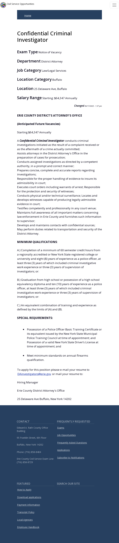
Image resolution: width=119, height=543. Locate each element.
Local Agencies (25, 519)
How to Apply (24, 489)
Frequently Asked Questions (72, 442)
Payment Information (28, 504)
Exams (60, 427)
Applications (63, 450)
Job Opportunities (66, 435)
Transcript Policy (25, 512)
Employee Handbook (28, 527)
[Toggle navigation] (114, 5)
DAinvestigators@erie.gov (34, 374)
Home (27, 15)
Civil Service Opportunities (17, 5)
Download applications (29, 497)
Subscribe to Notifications (70, 457)
